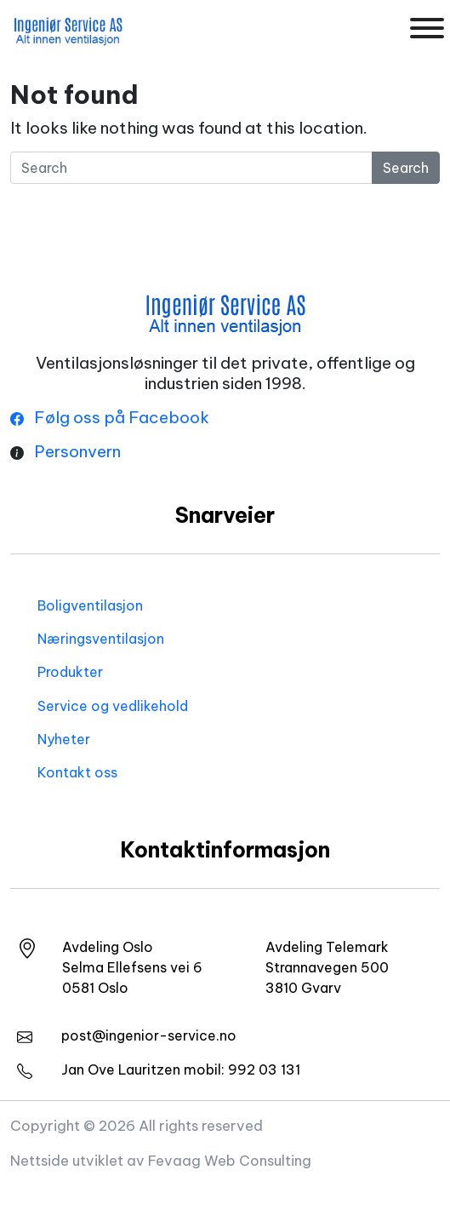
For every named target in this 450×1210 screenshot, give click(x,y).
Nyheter (63, 739)
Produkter (70, 671)
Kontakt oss (77, 772)
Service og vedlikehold (112, 705)
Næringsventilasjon (100, 638)
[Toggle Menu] (427, 28)
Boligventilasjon (90, 605)
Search (406, 167)
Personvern (77, 451)
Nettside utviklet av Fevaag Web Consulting (160, 1160)
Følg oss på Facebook (109, 417)
